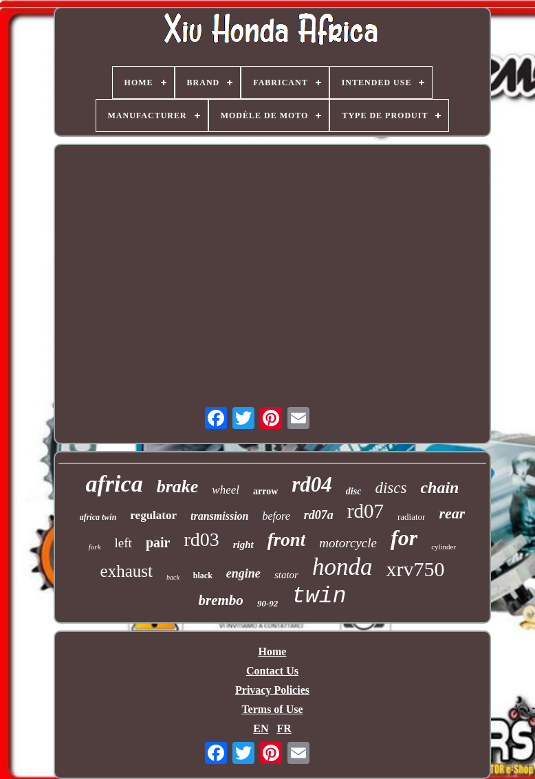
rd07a (319, 515)
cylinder (443, 546)
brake (178, 486)
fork (95, 546)
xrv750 (415, 569)
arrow (265, 491)
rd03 (201, 539)
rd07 (365, 511)
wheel (225, 489)
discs (390, 487)
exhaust (126, 571)
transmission (219, 516)
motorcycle (348, 543)
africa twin (98, 517)
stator (286, 574)
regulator (153, 515)
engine (243, 573)
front (287, 539)
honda (342, 566)
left (123, 543)
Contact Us (272, 671)
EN (260, 728)
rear (452, 513)
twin (319, 596)
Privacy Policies (272, 690)
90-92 (267, 603)
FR (283, 728)
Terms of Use (272, 709)
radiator (411, 517)
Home (273, 651)
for (404, 537)
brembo (221, 600)
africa (114, 483)
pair (158, 542)
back (172, 577)
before (276, 516)
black (202, 575)
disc (354, 491)
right (243, 544)
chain (439, 487)
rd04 (312, 484)
